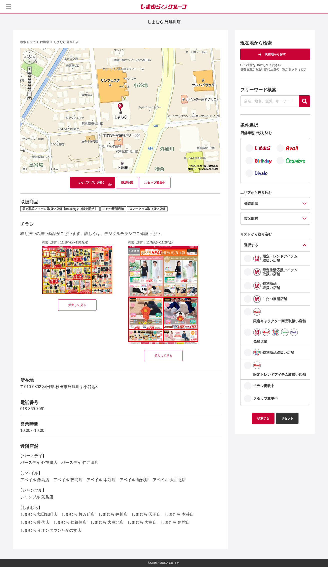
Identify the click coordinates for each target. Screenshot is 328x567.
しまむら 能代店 (34, 522)
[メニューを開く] (8, 6)
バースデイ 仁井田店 (79, 462)
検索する (263, 418)
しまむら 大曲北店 (107, 522)
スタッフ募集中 (154, 182)
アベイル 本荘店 (101, 480)
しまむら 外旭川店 (66, 42)
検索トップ (27, 42)
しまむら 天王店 (146, 514)
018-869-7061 (32, 409)
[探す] (304, 101)
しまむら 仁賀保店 (69, 522)
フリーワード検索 (258, 89)
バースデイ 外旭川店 (38, 462)
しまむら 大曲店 (142, 522)
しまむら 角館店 (175, 522)
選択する (251, 245)
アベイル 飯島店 (34, 480)
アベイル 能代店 (134, 480)
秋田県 (44, 42)
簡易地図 (127, 182)
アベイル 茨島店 (67, 480)
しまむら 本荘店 (179, 514)
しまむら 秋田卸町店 (38, 514)
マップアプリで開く (91, 182)
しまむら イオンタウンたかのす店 (50, 530)
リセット (287, 418)
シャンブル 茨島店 (36, 497)
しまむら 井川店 (113, 514)
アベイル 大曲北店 (169, 480)
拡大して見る (77, 305)
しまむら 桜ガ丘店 (77, 514)
